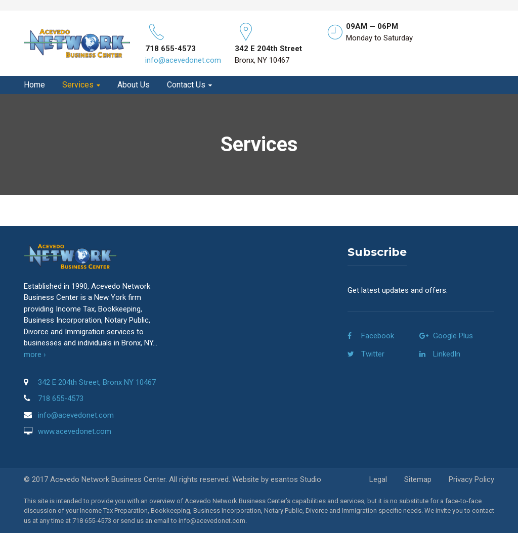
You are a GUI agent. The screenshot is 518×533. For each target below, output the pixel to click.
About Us (133, 85)
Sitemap (417, 479)
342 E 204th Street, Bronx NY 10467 (97, 382)
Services (78, 85)
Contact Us (186, 85)
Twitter (372, 354)
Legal (378, 479)
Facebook (377, 335)
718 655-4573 (60, 398)
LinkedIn (446, 354)
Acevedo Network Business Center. (108, 479)
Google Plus (453, 335)
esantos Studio (296, 479)
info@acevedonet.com (183, 60)
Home (34, 85)
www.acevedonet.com (74, 431)
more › (35, 354)
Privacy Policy (471, 479)
